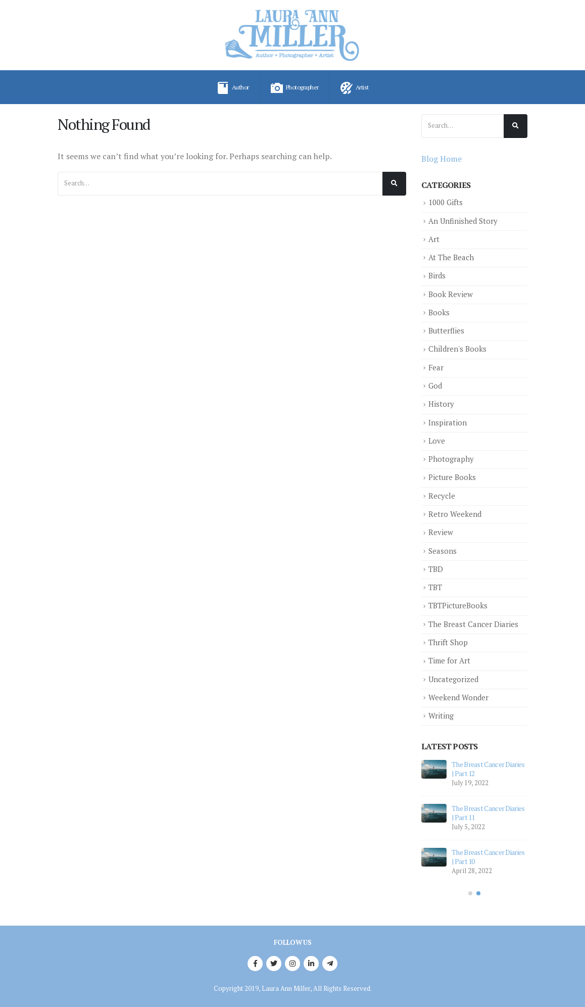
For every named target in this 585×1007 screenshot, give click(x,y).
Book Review (450, 294)
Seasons (442, 551)
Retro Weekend (454, 514)
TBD (435, 569)
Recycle (441, 496)
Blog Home (441, 158)
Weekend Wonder (458, 697)
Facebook (255, 963)
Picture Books (452, 477)
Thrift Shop (448, 642)
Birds (437, 275)
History (441, 404)
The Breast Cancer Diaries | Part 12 (488, 768)
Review (440, 532)
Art (434, 239)
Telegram (329, 963)
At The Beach (451, 257)
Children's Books (457, 349)
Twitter (273, 963)
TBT (435, 587)
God (435, 386)
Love (436, 441)
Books (439, 312)
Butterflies (446, 330)
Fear (436, 367)
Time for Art (449, 660)
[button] (470, 893)
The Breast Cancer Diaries (473, 624)
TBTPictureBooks (458, 605)
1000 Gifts (445, 202)
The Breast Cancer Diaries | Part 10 (488, 856)
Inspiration (447, 422)
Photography (451, 459)
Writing (441, 716)
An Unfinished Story (463, 221)
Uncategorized (453, 679)
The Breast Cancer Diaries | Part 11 (488, 812)
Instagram (292, 963)
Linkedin (311, 963)
